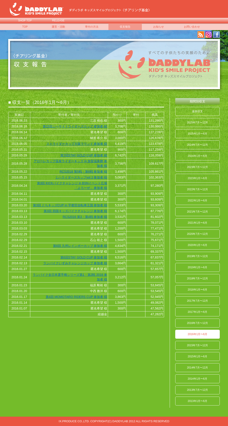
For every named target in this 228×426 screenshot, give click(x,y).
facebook (216, 34)
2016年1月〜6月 (197, 334)
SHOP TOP (25, 20)
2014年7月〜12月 (197, 367)
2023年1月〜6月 (197, 178)
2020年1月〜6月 (197, 245)
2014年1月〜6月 (197, 378)
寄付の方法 (91, 26)
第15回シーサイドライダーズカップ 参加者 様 (75, 126)
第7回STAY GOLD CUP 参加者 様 (83, 155)
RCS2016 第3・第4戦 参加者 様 (85, 217)
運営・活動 (58, 26)
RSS (200, 34)
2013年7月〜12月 (197, 389)
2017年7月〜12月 (197, 300)
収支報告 (125, 26)
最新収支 (197, 111)
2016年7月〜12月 (197, 323)
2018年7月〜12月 (197, 278)
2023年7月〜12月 (197, 167)
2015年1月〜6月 (197, 356)
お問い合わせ (192, 26)
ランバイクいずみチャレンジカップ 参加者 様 (75, 263)
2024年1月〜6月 (197, 156)
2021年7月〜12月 (197, 211)
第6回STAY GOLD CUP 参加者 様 (83, 257)
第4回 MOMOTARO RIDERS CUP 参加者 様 (76, 297)
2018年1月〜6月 (197, 289)
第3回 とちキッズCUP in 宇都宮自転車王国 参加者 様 (70, 205)
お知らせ (158, 26)
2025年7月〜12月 (197, 122)
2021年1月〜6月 (197, 222)
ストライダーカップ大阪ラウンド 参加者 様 (76, 143)
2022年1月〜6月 (197, 200)
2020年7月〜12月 (197, 234)
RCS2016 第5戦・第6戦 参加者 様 (83, 171)
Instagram (208, 34)
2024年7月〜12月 (197, 144)
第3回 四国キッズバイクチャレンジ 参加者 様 (75, 211)
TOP (25, 26)
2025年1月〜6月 (197, 133)
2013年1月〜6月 (197, 401)
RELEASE (58, 20)
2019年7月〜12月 (197, 256)
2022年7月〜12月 (197, 189)
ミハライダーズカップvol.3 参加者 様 (81, 177)
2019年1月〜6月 (197, 267)
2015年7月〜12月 (197, 345)
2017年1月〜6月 (197, 311)
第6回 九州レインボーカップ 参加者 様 (80, 246)
